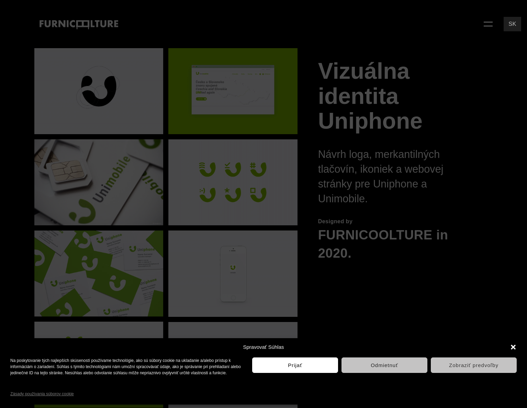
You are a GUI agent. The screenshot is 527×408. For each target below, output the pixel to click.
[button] (513, 347)
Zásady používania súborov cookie (42, 393)
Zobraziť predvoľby (473, 365)
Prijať (295, 365)
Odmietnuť (384, 365)
